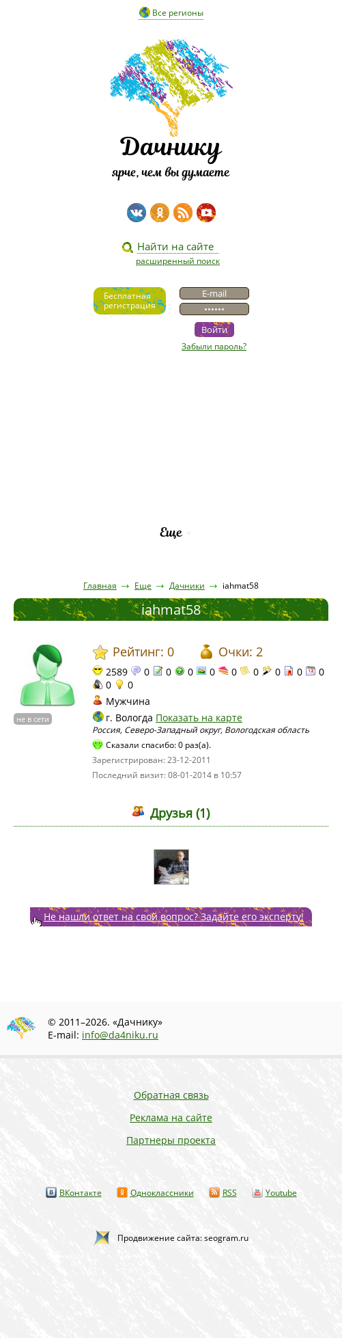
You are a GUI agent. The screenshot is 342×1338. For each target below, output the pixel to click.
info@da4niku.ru (120, 1034)
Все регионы (177, 12)
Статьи (171, 416)
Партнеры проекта (171, 1140)
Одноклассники (162, 1193)
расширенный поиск (178, 261)
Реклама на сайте (171, 1117)
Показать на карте (199, 717)
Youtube (281, 1193)
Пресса (171, 439)
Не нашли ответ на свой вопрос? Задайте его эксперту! (174, 916)
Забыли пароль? (214, 346)
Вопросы (171, 462)
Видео (171, 392)
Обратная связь (171, 1094)
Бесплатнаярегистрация (130, 300)
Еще (171, 532)
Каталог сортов (171, 485)
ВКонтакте (80, 1193)
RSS (230, 1193)
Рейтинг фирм (171, 509)
